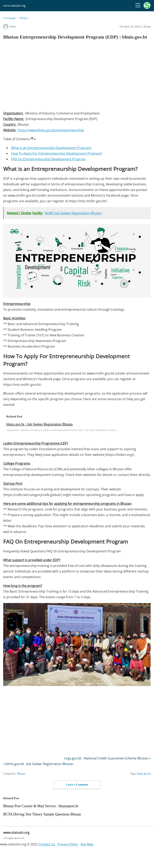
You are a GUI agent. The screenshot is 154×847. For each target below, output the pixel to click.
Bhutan (24, 18)
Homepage (9, 18)
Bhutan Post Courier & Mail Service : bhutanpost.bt (40, 806)
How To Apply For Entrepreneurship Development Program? (56, 153)
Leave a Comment (77, 784)
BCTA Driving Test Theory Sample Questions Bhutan (42, 814)
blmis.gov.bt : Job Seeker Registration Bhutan (39, 424)
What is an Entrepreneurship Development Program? (51, 148)
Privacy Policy (68, 844)
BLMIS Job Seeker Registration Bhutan (73, 213)
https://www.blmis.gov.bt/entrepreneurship (51, 130)
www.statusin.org (14, 5)
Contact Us (46, 844)
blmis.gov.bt (144, 773)
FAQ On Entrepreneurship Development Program (48, 159)
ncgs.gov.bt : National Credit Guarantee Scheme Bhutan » (107, 758)
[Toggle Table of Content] (33, 139)
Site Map (86, 844)
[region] (77, 77)
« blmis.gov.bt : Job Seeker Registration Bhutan (38, 764)
